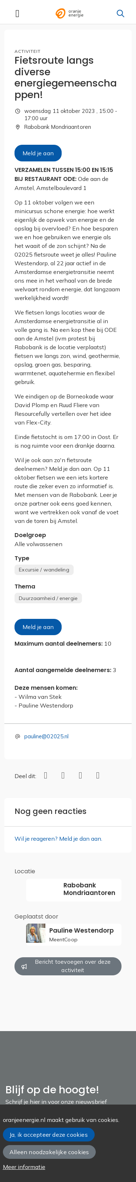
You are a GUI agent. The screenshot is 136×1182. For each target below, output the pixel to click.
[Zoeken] (120, 13)
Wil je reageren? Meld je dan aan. (58, 838)
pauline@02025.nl (46, 736)
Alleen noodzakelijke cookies (49, 1152)
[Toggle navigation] (17, 13)
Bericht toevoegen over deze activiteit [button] (66, 966)
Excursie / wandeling (44, 569)
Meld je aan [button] (38, 153)
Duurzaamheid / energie (48, 598)
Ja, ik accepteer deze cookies (48, 1134)
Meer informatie (24, 1166)
